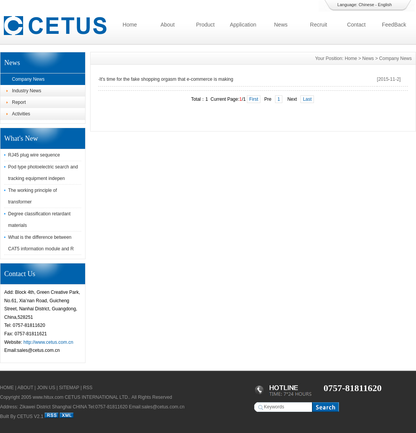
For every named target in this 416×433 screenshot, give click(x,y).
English (385, 4)
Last (307, 99)
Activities (21, 114)
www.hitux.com (48, 397)
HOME (7, 387)
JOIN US (46, 387)
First (253, 99)
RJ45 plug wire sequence (34, 155)
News (280, 25)
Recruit (318, 25)
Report (19, 102)
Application (243, 25)
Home (129, 25)
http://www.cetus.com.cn (48, 342)
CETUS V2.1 (30, 416)
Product (205, 25)
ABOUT (25, 387)
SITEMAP (69, 387)
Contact (356, 25)
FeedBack (394, 25)
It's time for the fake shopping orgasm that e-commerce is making (166, 79)
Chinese (366, 4)
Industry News (26, 90)
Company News (28, 79)
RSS (87, 387)
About (168, 25)
